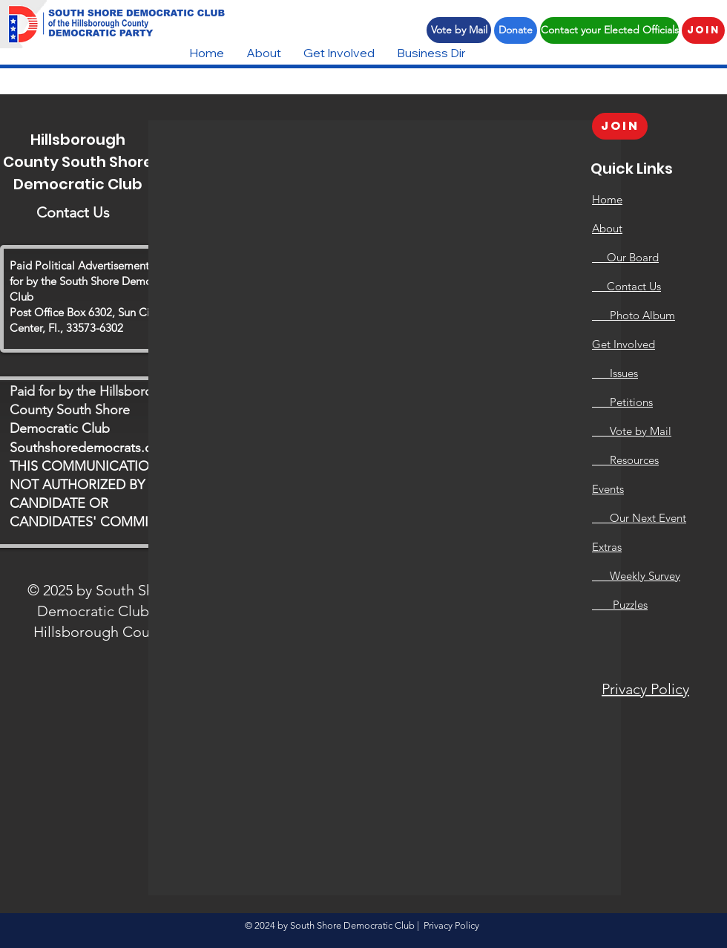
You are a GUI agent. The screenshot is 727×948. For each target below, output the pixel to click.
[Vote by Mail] (459, 30)
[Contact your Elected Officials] (609, 30)
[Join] (703, 30)
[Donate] (515, 30)
